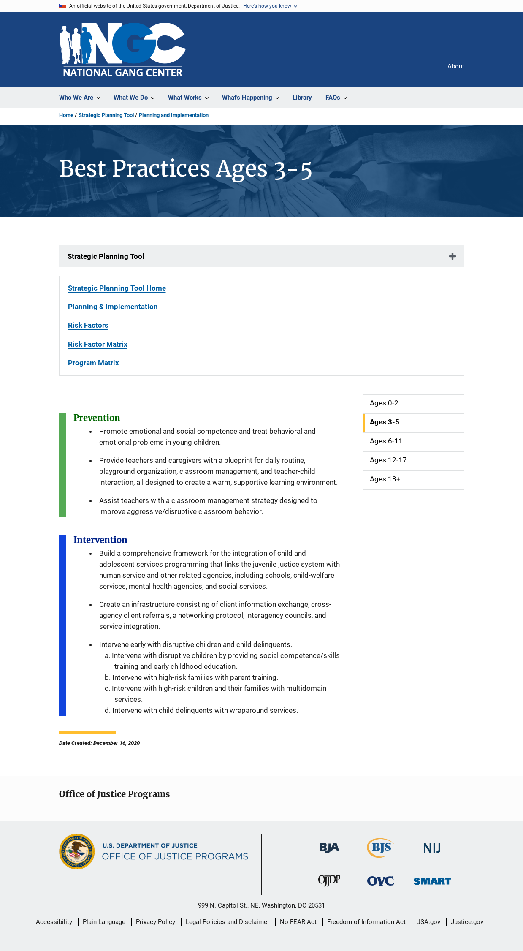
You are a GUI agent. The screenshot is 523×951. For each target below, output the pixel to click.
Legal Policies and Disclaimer (227, 922)
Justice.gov (467, 922)
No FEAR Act (298, 922)
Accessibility (54, 922)
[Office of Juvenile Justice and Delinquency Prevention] (329, 888)
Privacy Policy (155, 922)
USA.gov (428, 922)
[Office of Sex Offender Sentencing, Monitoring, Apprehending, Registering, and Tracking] (432, 886)
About (455, 66)
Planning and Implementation (174, 115)
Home (66, 115)
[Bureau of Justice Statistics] (380, 859)
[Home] (122, 49)
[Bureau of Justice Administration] (329, 854)
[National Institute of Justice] (432, 854)
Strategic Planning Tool (106, 115)
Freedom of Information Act (366, 922)
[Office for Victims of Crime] (380, 887)
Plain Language (104, 922)
